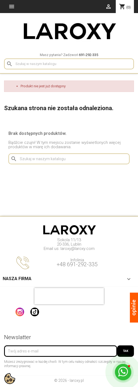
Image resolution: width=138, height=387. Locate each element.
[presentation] (69, 296)
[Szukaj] (69, 63)
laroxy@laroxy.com (77, 248)
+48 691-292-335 (77, 264)
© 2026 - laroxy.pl (69, 380)
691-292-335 (88, 55)
